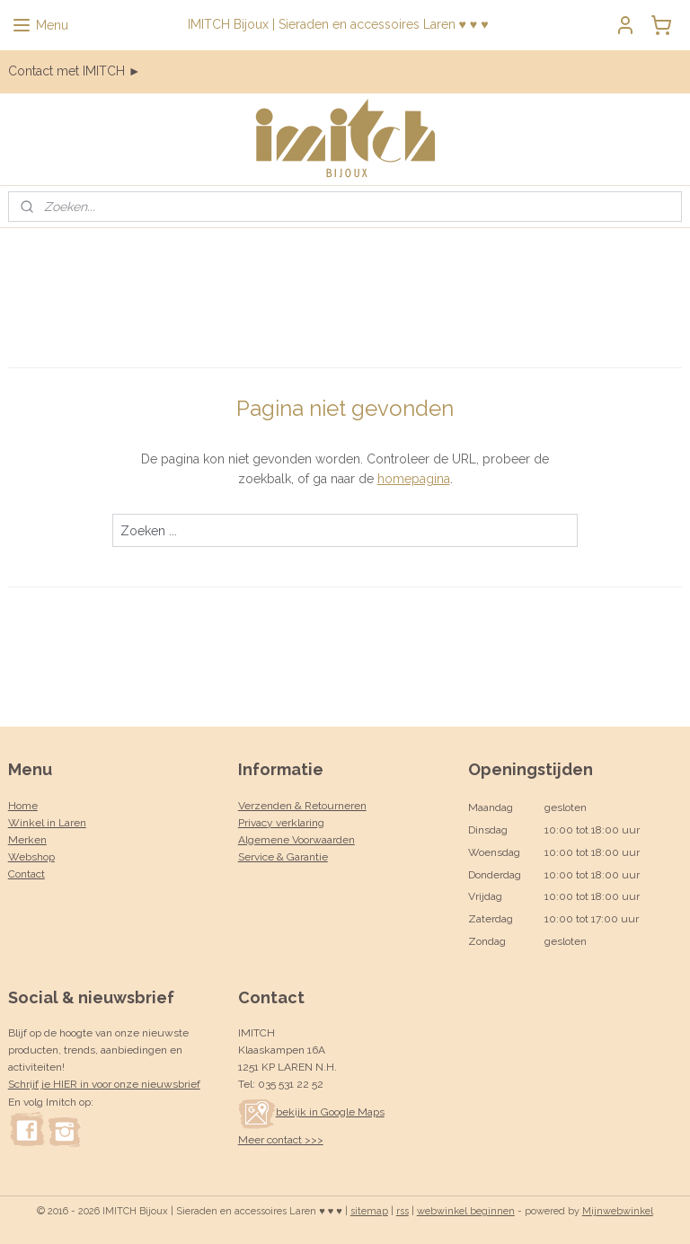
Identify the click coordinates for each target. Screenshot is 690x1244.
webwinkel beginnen (466, 1211)
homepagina (413, 479)
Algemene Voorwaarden (296, 840)
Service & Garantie (283, 857)
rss (402, 1211)
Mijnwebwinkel (617, 1211)
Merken (27, 840)
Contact (26, 874)
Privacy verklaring (281, 822)
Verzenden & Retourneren (302, 805)
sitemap (369, 1211)
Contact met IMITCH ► (74, 71)
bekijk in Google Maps (311, 1112)
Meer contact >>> (280, 1140)
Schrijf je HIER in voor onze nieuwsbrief (104, 1084)
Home (23, 805)
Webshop (31, 857)
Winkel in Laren (47, 822)
